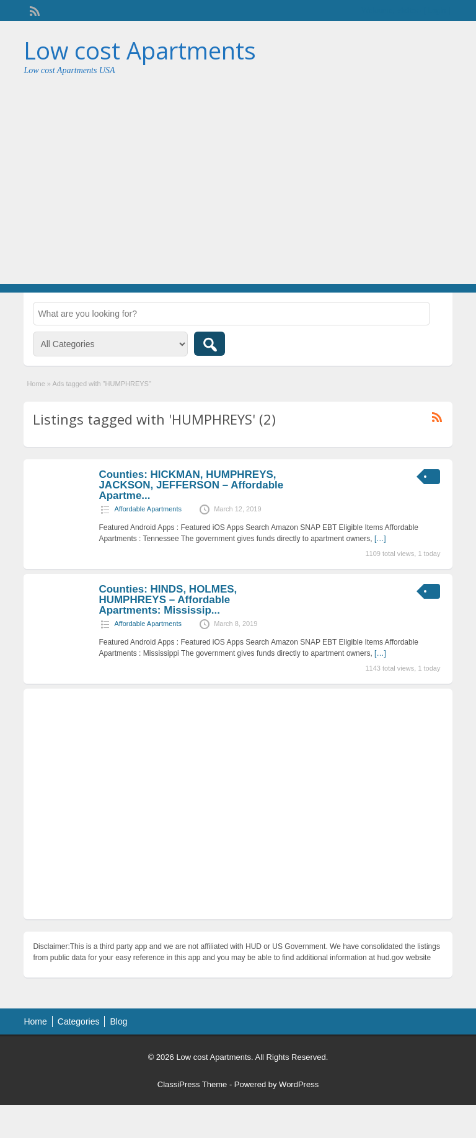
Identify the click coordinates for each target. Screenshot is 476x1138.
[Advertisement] (238, 191)
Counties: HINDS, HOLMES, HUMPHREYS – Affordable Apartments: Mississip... (168, 599)
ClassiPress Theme (192, 1084)
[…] (380, 538)
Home (36, 383)
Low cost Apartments (140, 50)
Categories (79, 1021)
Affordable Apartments (148, 509)
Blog (118, 1021)
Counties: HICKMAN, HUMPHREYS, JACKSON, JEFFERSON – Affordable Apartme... (191, 485)
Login (437, 10)
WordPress (299, 1084)
